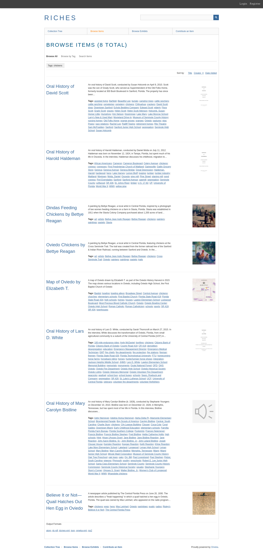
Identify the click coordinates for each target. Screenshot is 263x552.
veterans (108, 382)
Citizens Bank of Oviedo (107, 346)
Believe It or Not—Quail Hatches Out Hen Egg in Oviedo (64, 502)
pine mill (135, 176)
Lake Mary (141, 114)
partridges (142, 506)
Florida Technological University (135, 355)
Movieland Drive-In (122, 117)
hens (109, 173)
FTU (154, 355)
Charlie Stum (103, 424)
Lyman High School (149, 447)
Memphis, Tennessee (141, 450)
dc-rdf (55, 530)
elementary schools (107, 296)
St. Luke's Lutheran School (133, 378)
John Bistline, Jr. (129, 441)
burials (135, 101)
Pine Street (145, 176)
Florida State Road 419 (149, 296)
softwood (100, 183)
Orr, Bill (128, 457)
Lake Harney (119, 173)
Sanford (109, 127)
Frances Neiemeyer (155, 431)
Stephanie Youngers (154, 467)
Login (243, 3)
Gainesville (150, 166)
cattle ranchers (161, 101)
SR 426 (115, 378)
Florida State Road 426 (108, 355)
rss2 (90, 530)
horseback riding (109, 359)
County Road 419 (129, 346)
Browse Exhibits (139, 31)
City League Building (131, 424)
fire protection (139, 352)
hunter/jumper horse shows (139, 359)
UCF (149, 378)
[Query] (179, 17)
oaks (121, 457)
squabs (140, 467)
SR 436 (109, 183)
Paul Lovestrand (141, 457)
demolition (152, 346)
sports (157, 306)
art (95, 219)
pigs (164, 120)
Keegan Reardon (130, 444)
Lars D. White (133, 362)
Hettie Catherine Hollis (153, 434)
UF (151, 183)
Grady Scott (100, 111)
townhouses (102, 309)
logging (142, 173)
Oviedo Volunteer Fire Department (146, 372)
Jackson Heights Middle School (103, 362)
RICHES (60, 18)
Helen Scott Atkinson (137, 111)
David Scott (162, 104)
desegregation (95, 349)
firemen (91, 355)
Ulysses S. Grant (111, 470)
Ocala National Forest (141, 365)
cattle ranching (95, 104)
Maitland (92, 176)
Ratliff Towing (128, 124)
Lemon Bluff (132, 173)
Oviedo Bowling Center (155, 303)
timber (134, 183)
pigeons (107, 460)
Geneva (98, 170)
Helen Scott (120, 111)
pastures (157, 120)
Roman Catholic (116, 306)
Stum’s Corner (95, 470)
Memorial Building (96, 365)
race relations (102, 124)
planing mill (157, 176)
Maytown (102, 176)
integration (158, 359)
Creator (198, 73)
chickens (130, 104)
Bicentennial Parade (105, 421)
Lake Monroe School (158, 114)
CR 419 (142, 346)
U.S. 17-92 (143, 183)
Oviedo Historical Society (153, 369)
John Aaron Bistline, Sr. (109, 441)
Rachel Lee (115, 124)
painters (161, 219)
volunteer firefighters (150, 382)
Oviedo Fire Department (107, 369)
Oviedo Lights (94, 372)
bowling (106, 293)
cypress (92, 166)
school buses (125, 375)
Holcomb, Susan (156, 111)
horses (121, 359)
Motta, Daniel (113, 176)
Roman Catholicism (134, 306)
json (73, 530)
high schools (111, 300)
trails (140, 259)
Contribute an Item (185, 31)
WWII (112, 186)
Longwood (133, 447)
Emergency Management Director (130, 349)
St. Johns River (122, 183)
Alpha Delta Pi (142, 418)
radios (159, 506)
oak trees (113, 457)
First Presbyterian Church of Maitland (126, 166)
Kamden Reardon (112, 444)
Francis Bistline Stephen (116, 434)
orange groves (127, 120)
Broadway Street (134, 293)
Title (190, 73)
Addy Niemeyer (101, 418)
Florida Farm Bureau (98, 431)
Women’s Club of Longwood (153, 470)
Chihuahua (140, 104)
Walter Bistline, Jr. (129, 470)
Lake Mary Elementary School (102, 447)
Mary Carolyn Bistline (120, 450)
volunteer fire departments (125, 382)
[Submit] (216, 17)
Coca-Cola (156, 424)
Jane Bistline (130, 437)
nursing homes (95, 120)
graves (110, 111)
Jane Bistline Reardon (147, 437)
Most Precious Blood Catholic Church (117, 303)
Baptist (97, 293)
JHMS (123, 362)
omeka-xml (81, 530)
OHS (161, 365)
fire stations (152, 352)
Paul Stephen (156, 457)
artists (101, 219)
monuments (123, 365)
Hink (99, 437)
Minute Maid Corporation (120, 454)
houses (129, 300)
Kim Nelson (117, 114)
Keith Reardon (147, 444)
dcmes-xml (64, 530)
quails (151, 506)
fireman (163, 352)
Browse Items (97, 31)
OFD (155, 365)
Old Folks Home (111, 120)
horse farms (94, 359)
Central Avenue (150, 293)
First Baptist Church (127, 296)
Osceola (126, 176)
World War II (102, 186)
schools (149, 306)
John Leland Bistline (148, 441)
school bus (112, 375)
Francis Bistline (95, 434)
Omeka (214, 547)
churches (92, 296)
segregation (147, 127)
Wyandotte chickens (117, 473)
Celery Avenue (151, 163)
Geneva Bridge (127, 170)
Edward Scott (146, 107)
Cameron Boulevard (133, 163)
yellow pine (121, 186)
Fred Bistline (135, 434)
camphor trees (146, 101)
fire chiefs (110, 352)
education (108, 349)
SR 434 (91, 309)
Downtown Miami (104, 428)
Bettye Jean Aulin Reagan (117, 219)
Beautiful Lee (124, 101)
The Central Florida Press (117, 510)
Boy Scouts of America (128, 421)
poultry (126, 460)
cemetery (119, 104)
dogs (90, 107)
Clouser (146, 424)
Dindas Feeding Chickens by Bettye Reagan (65, 214)
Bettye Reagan (138, 219)
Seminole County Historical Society (118, 467)
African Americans (103, 163)
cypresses (102, 166)
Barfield (113, 101)
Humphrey (106, 114)
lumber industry (162, 173)
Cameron (117, 163)
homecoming (163, 355)
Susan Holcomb (103, 130)
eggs (106, 506)
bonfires (140, 342)
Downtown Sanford (103, 107)
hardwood (100, 173)
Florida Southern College (121, 431)
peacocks (92, 375)
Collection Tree (55, 31)
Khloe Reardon (162, 444)
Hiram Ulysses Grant (112, 437)
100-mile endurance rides (106, 342)
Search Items (85, 56)
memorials (112, 365)
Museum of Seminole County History (150, 117)
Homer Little (94, 114)
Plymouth (117, 460)
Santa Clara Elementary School (111, 464)
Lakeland (122, 447)
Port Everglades (104, 179)
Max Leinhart (122, 506)
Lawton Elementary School (147, 300)
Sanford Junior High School (127, 127)
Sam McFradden (96, 127)
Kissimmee (130, 114)
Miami (156, 450)
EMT (102, 352)
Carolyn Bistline (147, 421)
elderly (157, 107)
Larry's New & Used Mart (100, 117)
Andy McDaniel (127, 342)
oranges (139, 120)
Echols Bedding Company (126, 107)
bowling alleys (118, 293)
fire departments (124, 352)
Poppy (91, 124)
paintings (92, 222)
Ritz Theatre (160, 124)
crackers (151, 104)
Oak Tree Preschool (97, 457)
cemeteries (108, 104)
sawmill (142, 179)
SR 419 (164, 306)
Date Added (211, 73)
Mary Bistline (102, 450)
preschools (136, 460)
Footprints (139, 431)
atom (48, 530)
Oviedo (148, 120)
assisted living (101, 101)
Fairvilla (164, 428)
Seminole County (136, 464)
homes (121, 300)
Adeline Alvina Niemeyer (122, 418)
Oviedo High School (97, 306)
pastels (101, 222)
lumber (150, 173)
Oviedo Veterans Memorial (115, 372)
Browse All (52, 56)
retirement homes (144, 124)
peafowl (102, 375)
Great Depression (144, 170)
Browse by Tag (68, 56)
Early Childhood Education (127, 428)
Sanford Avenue (130, 179)
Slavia (109, 222)
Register (255, 3)
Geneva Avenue (111, 170)
